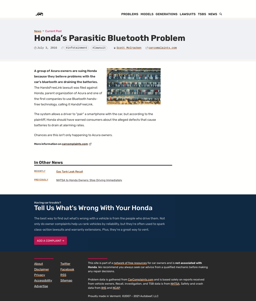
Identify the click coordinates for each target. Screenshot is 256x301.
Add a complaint (50, 240)
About (38, 264)
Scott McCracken (129, 48)
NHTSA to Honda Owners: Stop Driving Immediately (89, 180)
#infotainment (76, 48)
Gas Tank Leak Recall (69, 171)
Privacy (39, 275)
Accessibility (43, 280)
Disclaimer (41, 269)
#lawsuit (99, 48)
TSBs (202, 14)
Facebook (67, 269)
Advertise (41, 286)
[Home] (39, 14)
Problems (129, 14)
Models (147, 14)
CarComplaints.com (140, 279)
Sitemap (66, 280)
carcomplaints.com (163, 48)
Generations (167, 14)
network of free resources (130, 263)
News (212, 14)
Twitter (65, 264)
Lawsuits (188, 14)
